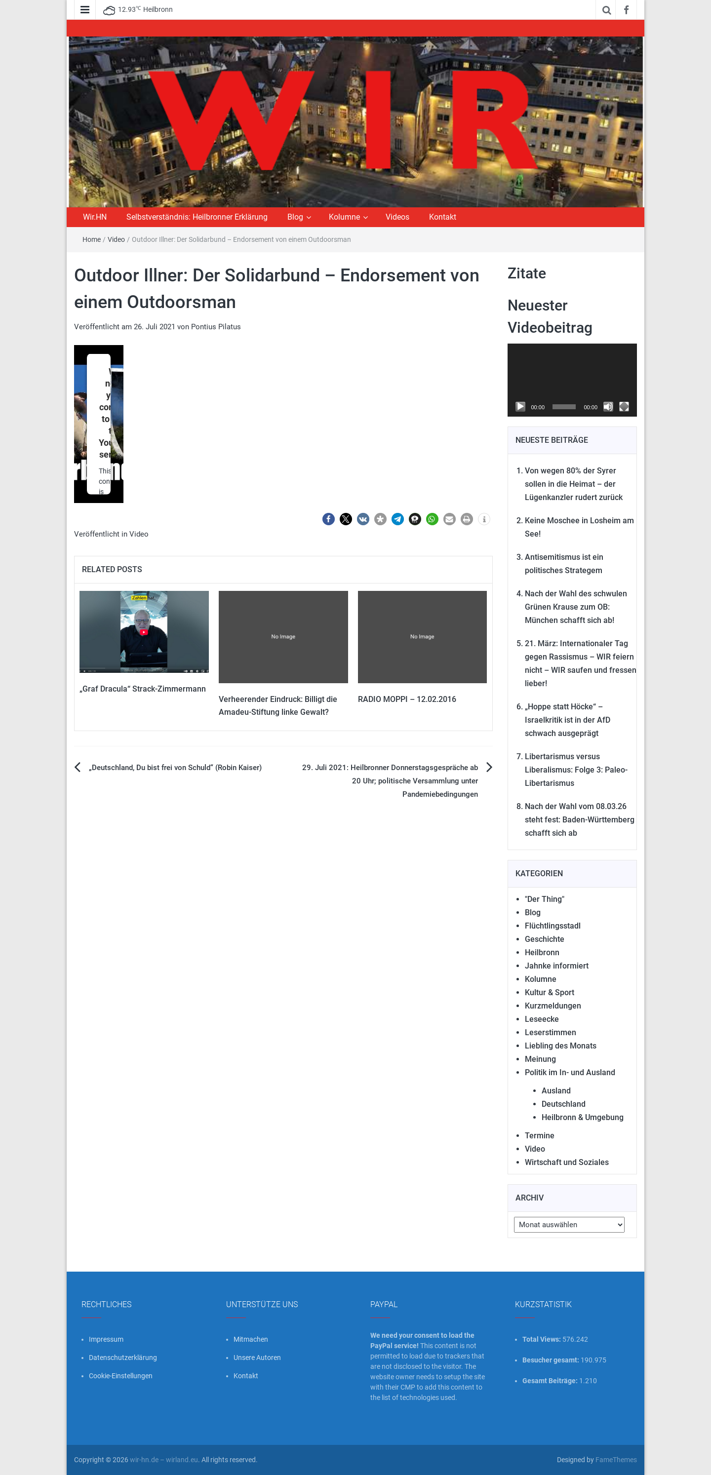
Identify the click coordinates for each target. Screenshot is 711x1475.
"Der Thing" (544, 899)
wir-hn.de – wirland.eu (164, 1460)
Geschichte (544, 939)
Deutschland (564, 1104)
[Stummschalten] (608, 407)
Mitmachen (251, 1339)
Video (116, 239)
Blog (295, 217)
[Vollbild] (624, 407)
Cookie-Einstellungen (121, 1376)
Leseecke (542, 1019)
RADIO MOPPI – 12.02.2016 (407, 699)
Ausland (556, 1090)
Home (91, 239)
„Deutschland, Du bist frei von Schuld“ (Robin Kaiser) (175, 767)
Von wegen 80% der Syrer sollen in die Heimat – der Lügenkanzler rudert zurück (574, 484)
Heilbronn (542, 952)
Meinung (540, 1059)
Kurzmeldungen (553, 1005)
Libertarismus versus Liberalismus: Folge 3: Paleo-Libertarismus (576, 770)
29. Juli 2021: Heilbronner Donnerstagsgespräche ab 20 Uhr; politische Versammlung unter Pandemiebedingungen (390, 781)
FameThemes (616, 1460)
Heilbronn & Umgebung (583, 1117)
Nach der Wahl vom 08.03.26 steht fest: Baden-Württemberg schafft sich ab (579, 820)
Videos (397, 217)
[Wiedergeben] (520, 407)
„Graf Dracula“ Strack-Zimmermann (142, 689)
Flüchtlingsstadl (553, 926)
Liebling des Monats (560, 1045)
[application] (572, 380)
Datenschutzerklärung (123, 1357)
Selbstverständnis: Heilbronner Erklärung (197, 217)
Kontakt (442, 217)
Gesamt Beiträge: (550, 1381)
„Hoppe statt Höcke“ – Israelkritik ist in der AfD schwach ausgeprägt (567, 720)
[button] (328, 519)
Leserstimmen (550, 1032)
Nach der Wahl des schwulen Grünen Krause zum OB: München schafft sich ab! (576, 607)
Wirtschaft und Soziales (567, 1162)
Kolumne (344, 217)
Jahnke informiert (557, 965)
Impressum (106, 1339)
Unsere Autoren (257, 1357)
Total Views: (542, 1339)
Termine (539, 1135)
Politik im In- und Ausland (570, 1072)
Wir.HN (95, 217)
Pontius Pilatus (216, 326)
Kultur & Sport (549, 992)
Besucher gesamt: (551, 1360)
